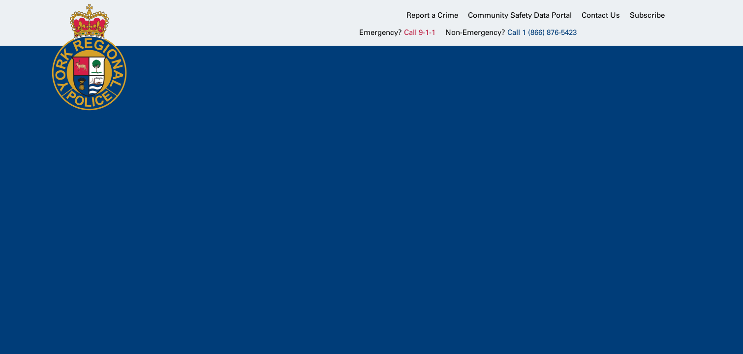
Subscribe (647, 15)
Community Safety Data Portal (520, 15)
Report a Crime (432, 15)
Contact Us (601, 15)
